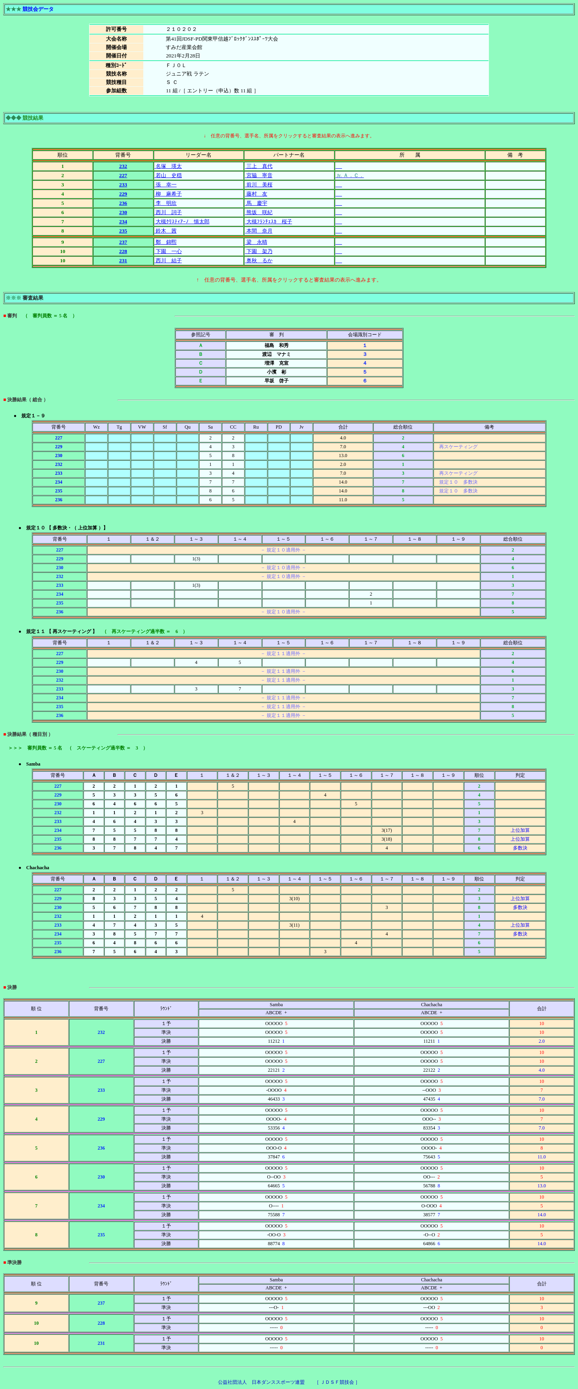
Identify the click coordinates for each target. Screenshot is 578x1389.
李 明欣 (166, 203)
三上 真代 (258, 166)
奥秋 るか (258, 260)
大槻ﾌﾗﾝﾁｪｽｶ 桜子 (268, 222)
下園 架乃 (258, 251)
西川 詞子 (168, 212)
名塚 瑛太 (168, 166)
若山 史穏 (168, 175)
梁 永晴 (256, 242)
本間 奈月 (258, 231)
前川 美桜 (258, 185)
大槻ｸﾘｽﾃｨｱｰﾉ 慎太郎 (182, 222)
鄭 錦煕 (166, 242)
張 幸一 (166, 185)
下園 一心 (168, 251)
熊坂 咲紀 (258, 212)
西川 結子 (168, 260)
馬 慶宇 (256, 203)
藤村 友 (256, 194)
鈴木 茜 (166, 231)
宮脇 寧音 (258, 175)
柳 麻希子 (168, 194)
